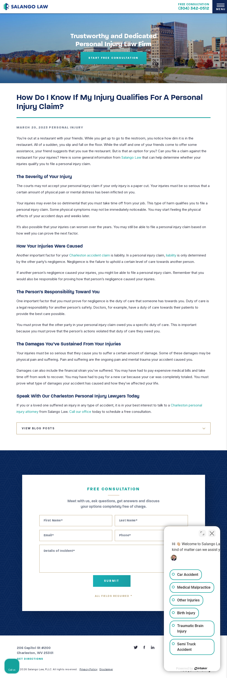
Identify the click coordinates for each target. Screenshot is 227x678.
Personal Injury (66, 127)
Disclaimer (106, 669)
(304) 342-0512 (193, 8)
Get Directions (30, 659)
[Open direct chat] (202, 532)
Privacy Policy (88, 669)
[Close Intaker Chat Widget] (212, 532)
